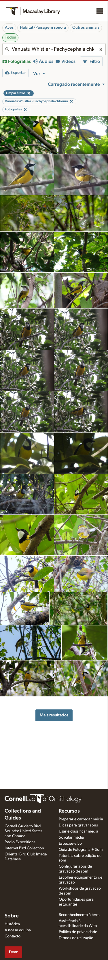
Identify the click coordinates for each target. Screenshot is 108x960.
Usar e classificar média (78, 831)
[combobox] (54, 49)
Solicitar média (71, 837)
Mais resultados (54, 715)
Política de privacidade (78, 932)
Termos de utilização (76, 938)
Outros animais (85, 27)
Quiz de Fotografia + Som (81, 850)
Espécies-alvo (70, 844)
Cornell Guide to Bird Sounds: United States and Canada (23, 831)
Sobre (12, 916)
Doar (13, 952)
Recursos (69, 811)
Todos (10, 37)
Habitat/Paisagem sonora (43, 27)
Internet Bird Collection (24, 848)
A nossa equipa (18, 930)
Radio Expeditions (20, 842)
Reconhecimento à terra (79, 915)
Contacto (12, 936)
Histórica (12, 924)
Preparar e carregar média (81, 819)
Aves (9, 27)
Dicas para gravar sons (78, 825)
